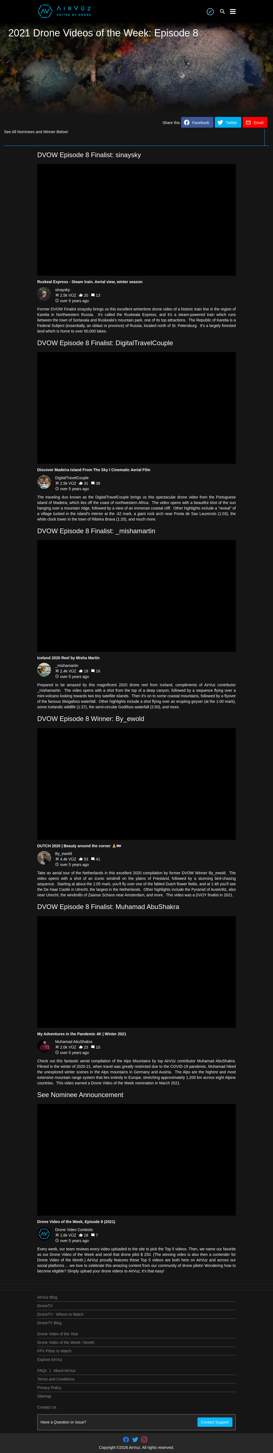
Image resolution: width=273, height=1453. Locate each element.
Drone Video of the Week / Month (65, 1342)
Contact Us (46, 1407)
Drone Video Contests (74, 1229)
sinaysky (62, 290)
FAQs (42, 1370)
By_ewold (63, 853)
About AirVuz (64, 1370)
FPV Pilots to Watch (54, 1351)
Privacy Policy (49, 1387)
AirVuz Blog (47, 1297)
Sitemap (44, 1396)
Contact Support (215, 1422)
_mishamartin (66, 665)
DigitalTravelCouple (72, 478)
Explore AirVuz (49, 1359)
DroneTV (45, 1306)
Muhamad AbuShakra (73, 1041)
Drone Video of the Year (57, 1334)
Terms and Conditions (55, 1379)
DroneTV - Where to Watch (60, 1314)
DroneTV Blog (49, 1323)
